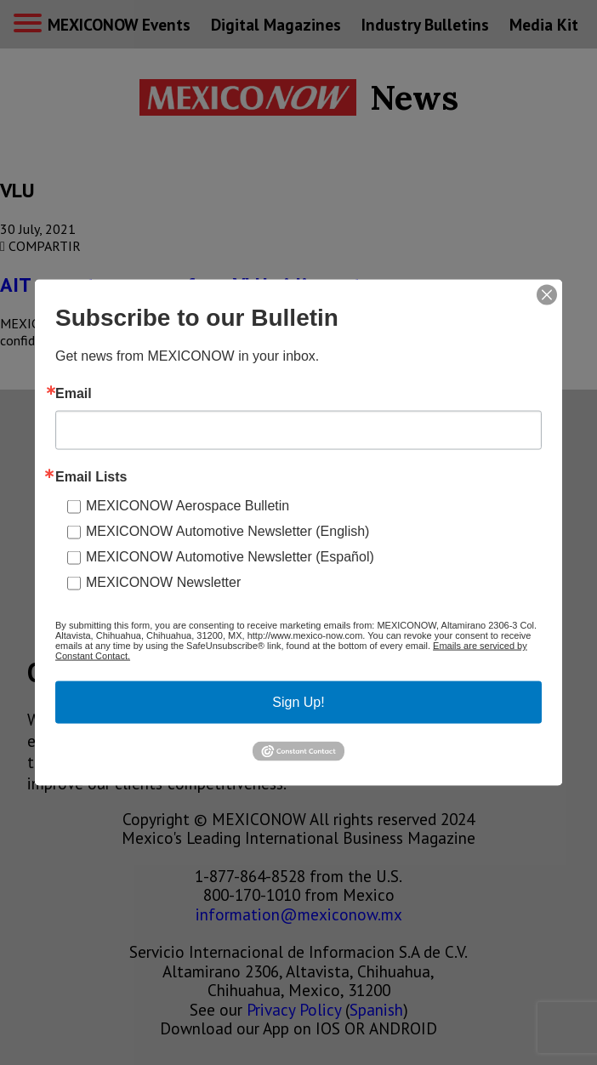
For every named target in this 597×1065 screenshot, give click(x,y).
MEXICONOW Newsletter (163, 582)
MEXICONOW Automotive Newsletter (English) (227, 531)
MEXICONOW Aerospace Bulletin (187, 505)
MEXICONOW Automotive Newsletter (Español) (230, 557)
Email (73, 394)
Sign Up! (298, 702)
